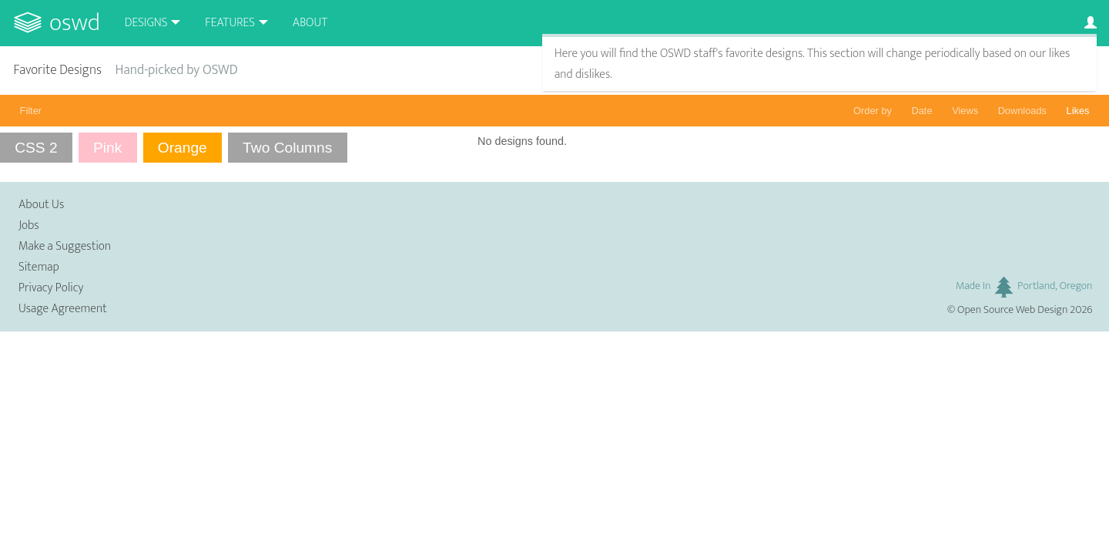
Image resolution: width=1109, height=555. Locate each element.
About (310, 22)
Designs (146, 22)
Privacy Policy (50, 288)
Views (965, 110)
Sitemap (38, 267)
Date (922, 110)
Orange (182, 148)
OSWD (74, 22)
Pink (107, 148)
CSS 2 (36, 148)
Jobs (28, 225)
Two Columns (287, 148)
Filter (31, 110)
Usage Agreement (62, 308)
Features (230, 22)
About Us (41, 204)
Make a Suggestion (64, 246)
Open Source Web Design (1012, 310)
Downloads (1022, 110)
